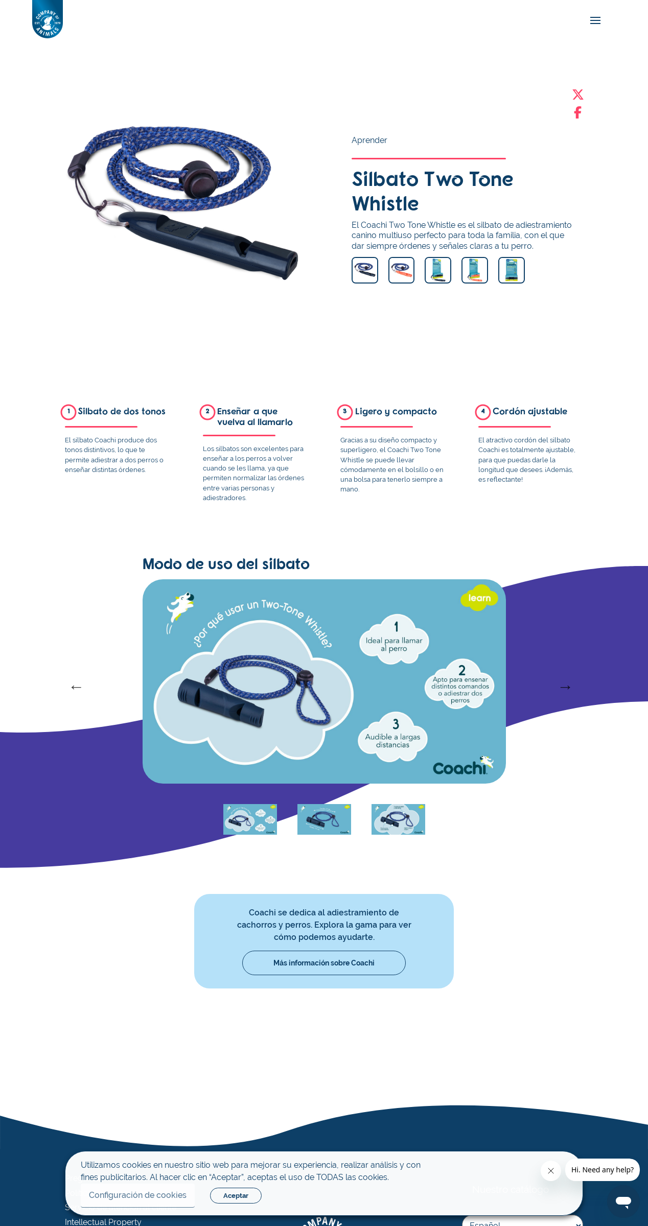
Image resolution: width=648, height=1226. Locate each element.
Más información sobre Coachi (324, 963)
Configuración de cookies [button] (138, 1195)
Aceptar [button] (235, 1195)
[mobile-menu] (592, 20)
